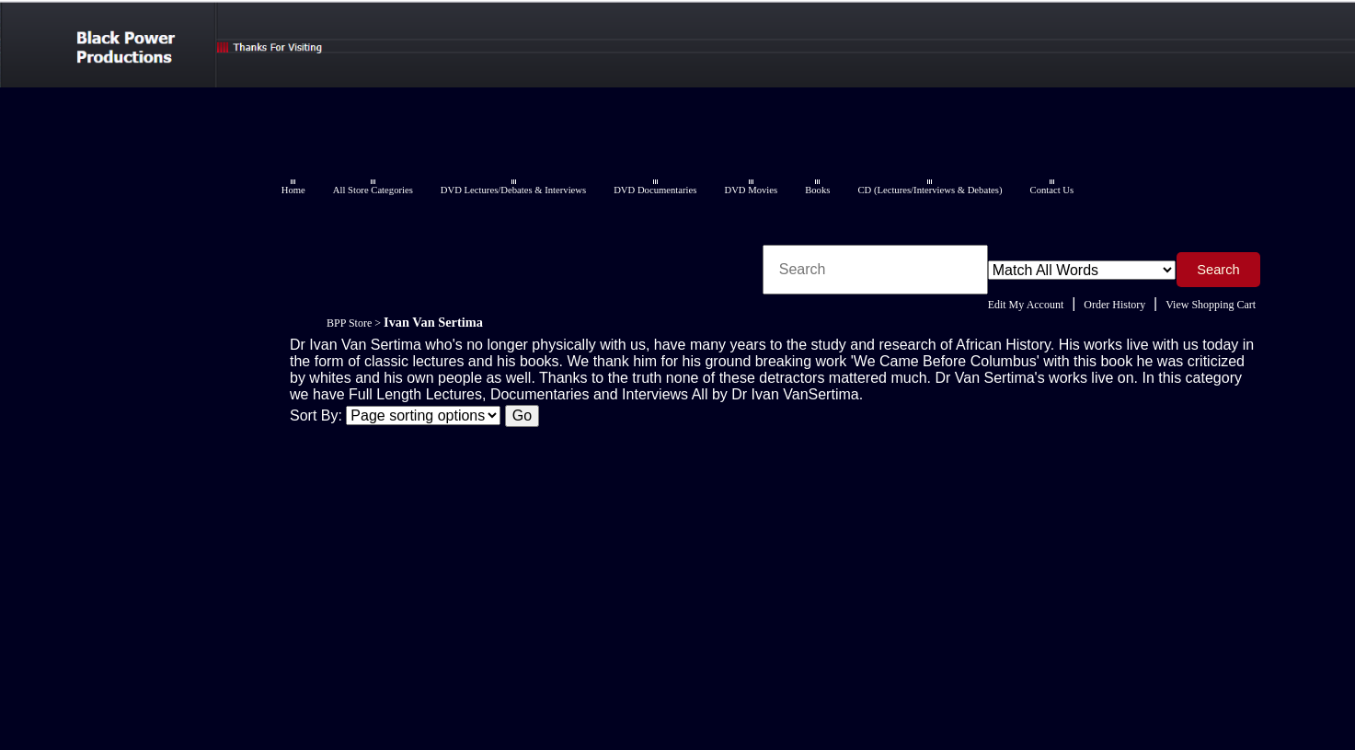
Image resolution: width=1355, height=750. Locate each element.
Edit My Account (1026, 304)
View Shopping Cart (1211, 304)
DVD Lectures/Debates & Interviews (513, 190)
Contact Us (1052, 190)
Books (817, 190)
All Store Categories (373, 190)
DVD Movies (750, 190)
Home (293, 190)
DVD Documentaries (655, 190)
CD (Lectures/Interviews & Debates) (929, 190)
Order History (1114, 304)
